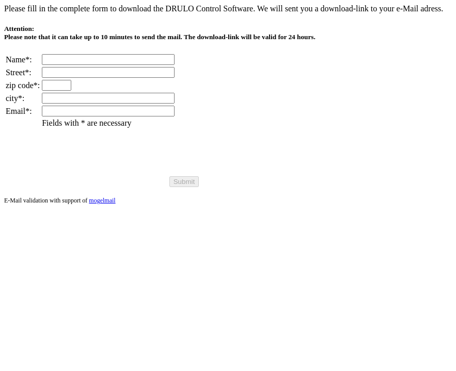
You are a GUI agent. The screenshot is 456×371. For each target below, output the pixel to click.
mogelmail (102, 200)
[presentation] (120, 154)
